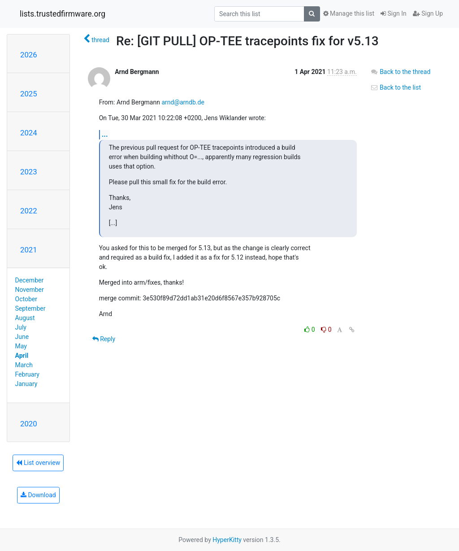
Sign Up (428, 13)
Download (38, 495)
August (25, 317)
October (26, 299)
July (20, 327)
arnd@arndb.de (182, 102)
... (105, 134)
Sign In (394, 13)
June (22, 336)
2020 (28, 423)
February (27, 374)
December (29, 280)
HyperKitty (227, 539)
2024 (28, 132)
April (22, 355)
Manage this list (348, 13)
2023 (28, 171)
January (26, 383)
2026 (28, 54)
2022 (28, 210)
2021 (28, 249)
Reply (103, 339)
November (29, 289)
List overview (38, 462)
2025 (28, 93)
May (21, 346)
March (24, 365)
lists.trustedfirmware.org (62, 13)
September (30, 308)
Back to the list (395, 87)
